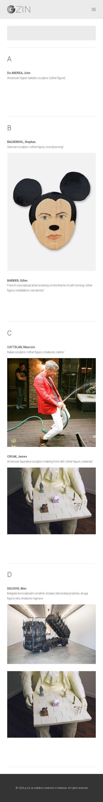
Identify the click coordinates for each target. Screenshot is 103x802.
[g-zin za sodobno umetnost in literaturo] (18, 9)
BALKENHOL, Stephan (21, 141)
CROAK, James (17, 456)
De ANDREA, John (18, 73)
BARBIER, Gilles (17, 280)
